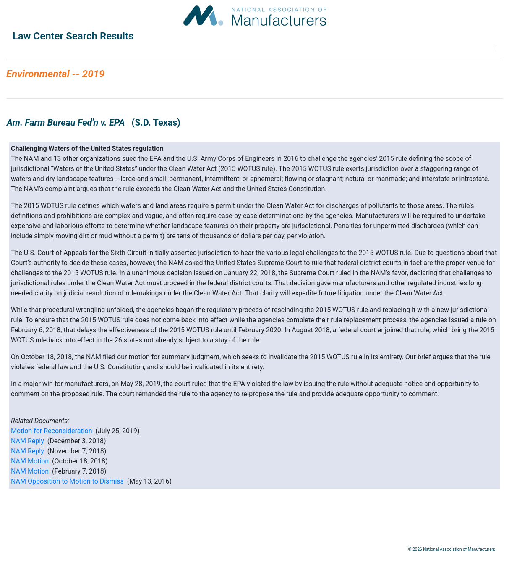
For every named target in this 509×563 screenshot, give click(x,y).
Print (499, 48)
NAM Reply (27, 441)
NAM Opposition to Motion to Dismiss (67, 481)
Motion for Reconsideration (51, 431)
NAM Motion (30, 461)
